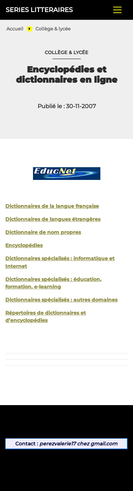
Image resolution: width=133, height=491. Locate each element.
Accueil (14, 28)
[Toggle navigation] (117, 10)
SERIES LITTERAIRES (39, 9)
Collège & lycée (53, 28)
